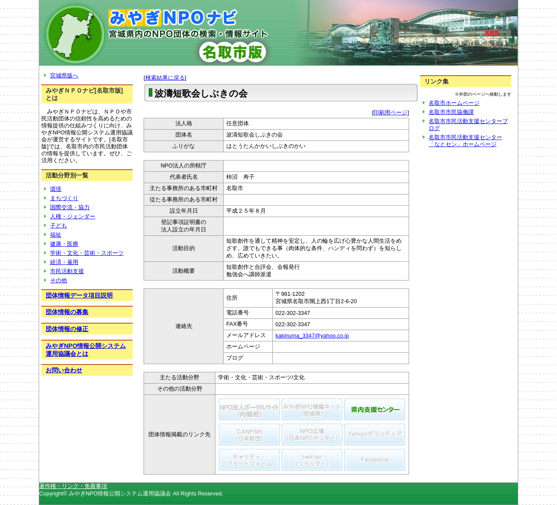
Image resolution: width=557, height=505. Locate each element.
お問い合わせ (64, 370)
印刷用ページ (390, 112)
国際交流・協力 (70, 207)
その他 (58, 280)
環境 (55, 189)
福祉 (55, 234)
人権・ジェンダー (72, 216)
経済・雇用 (64, 262)
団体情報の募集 (67, 311)
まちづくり (64, 198)
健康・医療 (64, 244)
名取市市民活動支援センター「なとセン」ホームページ (465, 140)
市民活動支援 (67, 271)
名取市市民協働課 (451, 112)
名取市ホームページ (454, 103)
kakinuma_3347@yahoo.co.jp (312, 335)
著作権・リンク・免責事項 (73, 486)
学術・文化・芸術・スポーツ (87, 253)
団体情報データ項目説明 (79, 295)
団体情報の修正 (67, 328)
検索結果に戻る (165, 77)
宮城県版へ (64, 75)
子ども (58, 225)
